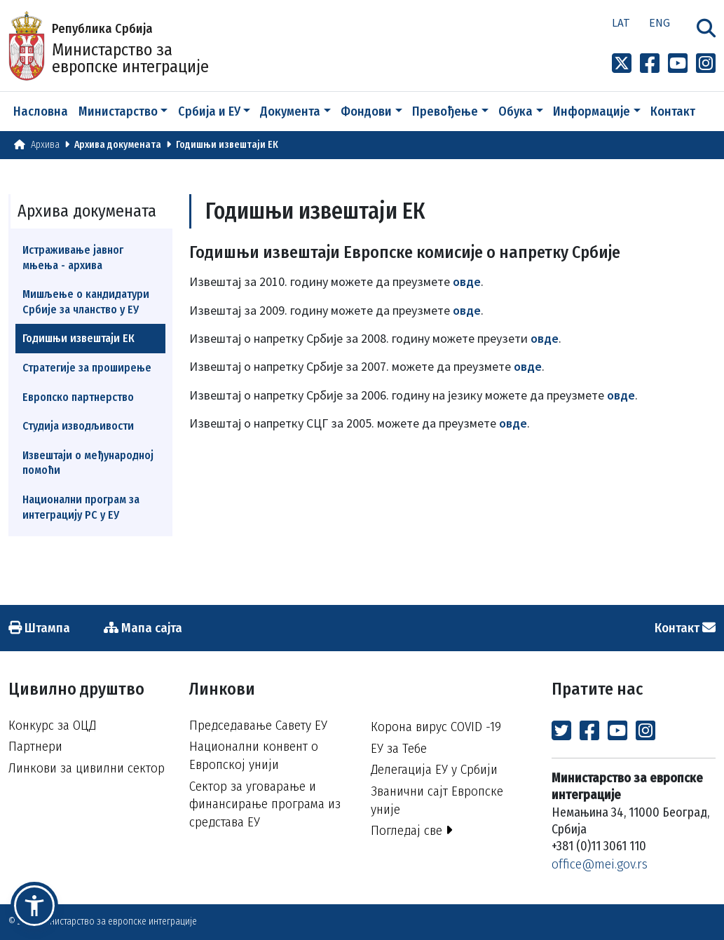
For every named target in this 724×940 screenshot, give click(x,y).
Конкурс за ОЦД (52, 725)
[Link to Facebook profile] (650, 63)
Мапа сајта (143, 628)
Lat (621, 22)
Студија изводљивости (78, 425)
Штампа (39, 628)
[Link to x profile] (621, 63)
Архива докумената (117, 145)
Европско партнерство (78, 397)
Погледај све (412, 830)
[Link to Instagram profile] (706, 63)
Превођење (445, 111)
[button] (34, 905)
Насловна (40, 111)
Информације (591, 111)
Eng (659, 22)
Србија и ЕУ (209, 111)
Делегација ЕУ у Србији (434, 769)
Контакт (672, 111)
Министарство (118, 111)
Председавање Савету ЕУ (258, 725)
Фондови (366, 111)
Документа (290, 111)
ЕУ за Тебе (399, 748)
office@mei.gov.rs (600, 864)
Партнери (35, 746)
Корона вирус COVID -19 (436, 726)
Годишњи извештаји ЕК (227, 145)
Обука (515, 111)
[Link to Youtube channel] (678, 63)
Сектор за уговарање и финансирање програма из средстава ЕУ (265, 804)
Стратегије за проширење (86, 367)
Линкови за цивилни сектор (86, 768)
